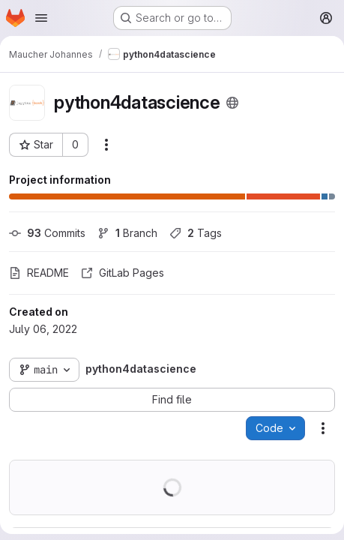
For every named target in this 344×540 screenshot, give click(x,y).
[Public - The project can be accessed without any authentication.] (232, 103)
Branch (127, 232)
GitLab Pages (122, 272)
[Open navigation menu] (41, 18)
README (39, 272)
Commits (47, 232)
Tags (195, 232)
